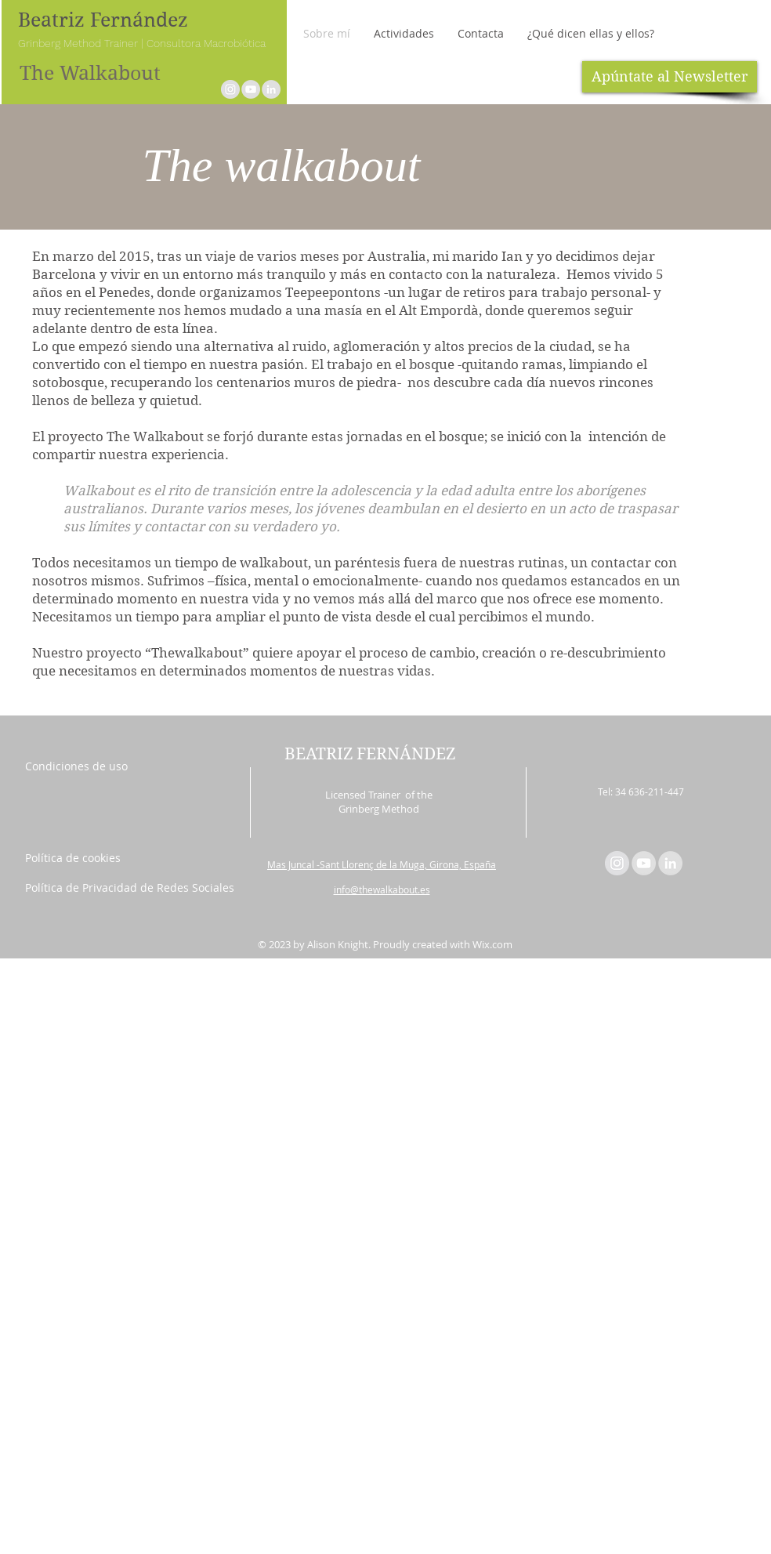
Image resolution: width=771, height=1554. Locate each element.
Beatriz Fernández (103, 20)
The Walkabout (90, 73)
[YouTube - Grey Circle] (250, 89)
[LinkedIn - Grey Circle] (271, 89)
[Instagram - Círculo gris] (230, 89)
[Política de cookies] (86, 858)
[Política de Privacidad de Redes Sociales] (129, 888)
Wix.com (492, 944)
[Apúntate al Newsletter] (669, 76)
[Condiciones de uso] (86, 766)
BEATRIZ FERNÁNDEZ (369, 753)
